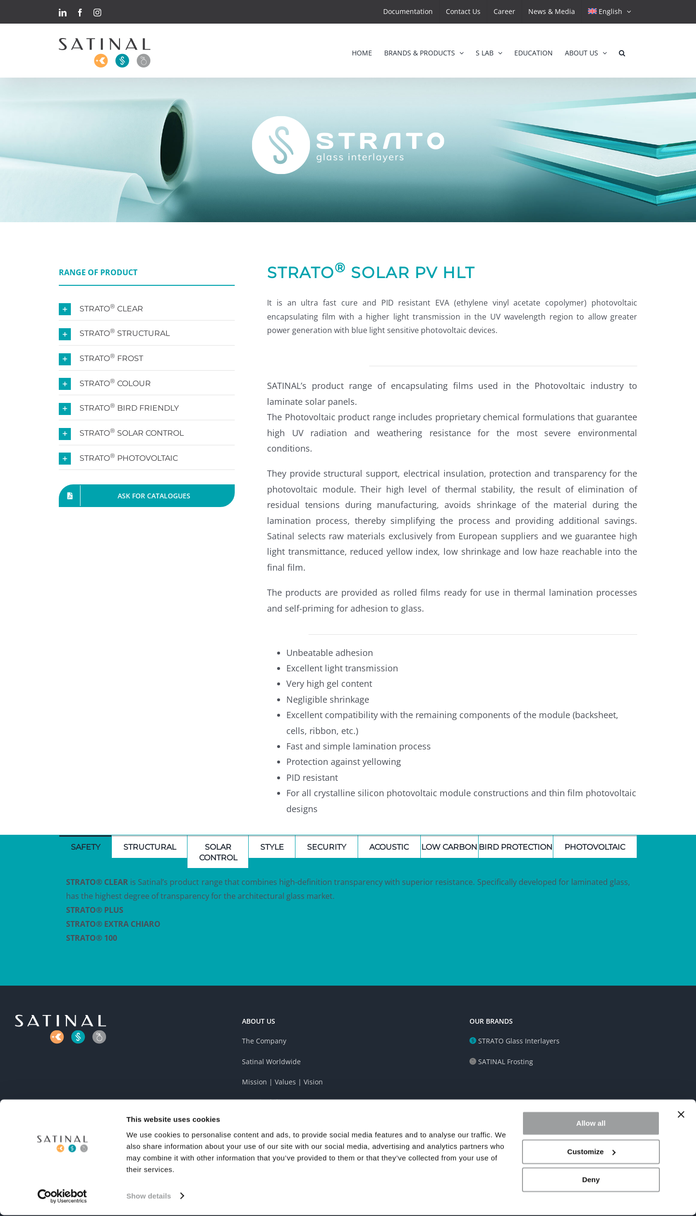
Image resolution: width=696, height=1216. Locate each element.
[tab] (85, 846)
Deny (591, 1181)
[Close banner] (681, 1115)
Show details (148, 1197)
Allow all (591, 1125)
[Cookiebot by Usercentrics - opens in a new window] (62, 1197)
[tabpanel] (348, 915)
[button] (622, 50)
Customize (591, 1153)
